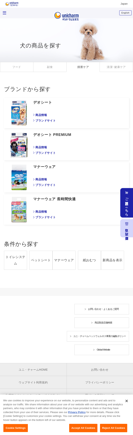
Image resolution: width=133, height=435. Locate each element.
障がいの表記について (99, 395)
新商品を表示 (112, 260)
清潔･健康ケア (116, 67)
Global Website (103, 349)
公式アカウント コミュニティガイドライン (33, 395)
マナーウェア (64, 260)
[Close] (126, 404)
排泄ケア (83, 67)
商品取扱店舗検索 (103, 322)
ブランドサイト (45, 120)
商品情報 (41, 115)
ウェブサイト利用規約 (33, 382)
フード (16, 67)
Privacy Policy (77, 415)
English (125, 13)
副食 (50, 67)
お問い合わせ (100, 369)
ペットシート (41, 260)
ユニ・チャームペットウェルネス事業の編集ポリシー (99, 336)
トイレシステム (15, 260)
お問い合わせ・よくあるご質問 (103, 309)
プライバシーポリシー (99, 382)
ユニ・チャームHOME (33, 369)
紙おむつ (89, 260)
